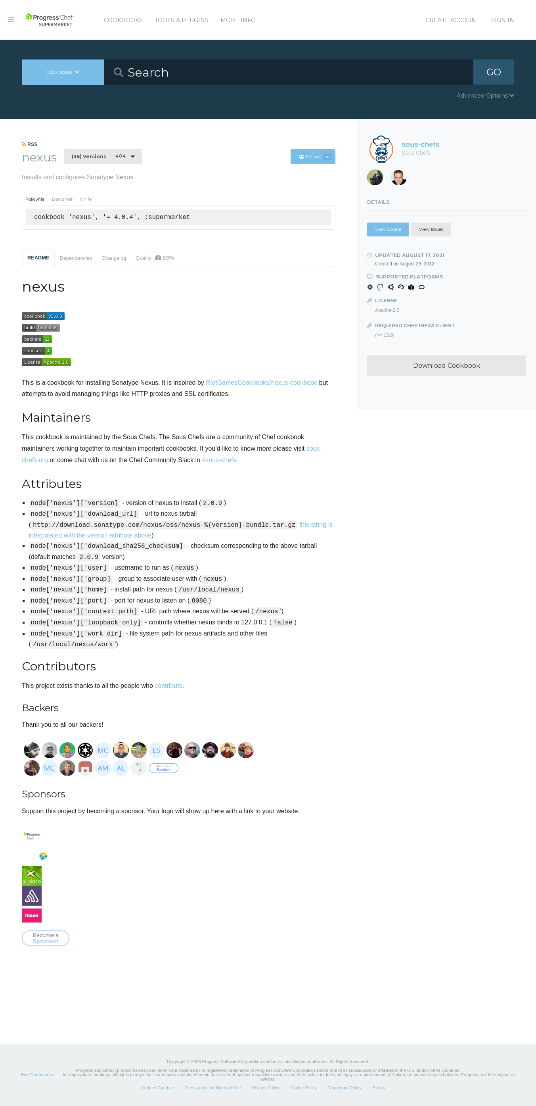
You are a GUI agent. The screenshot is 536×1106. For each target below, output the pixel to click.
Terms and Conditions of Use (213, 1087)
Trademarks (41, 1074)
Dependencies (75, 258)
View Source (388, 229)
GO (493, 72)
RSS (29, 144)
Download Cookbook (446, 365)
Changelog (113, 258)
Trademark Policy (345, 1087)
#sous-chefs (219, 460)
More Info (238, 20)
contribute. (169, 685)
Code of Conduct (157, 1087)
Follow (314, 156)
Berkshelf (62, 199)
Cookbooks (123, 20)
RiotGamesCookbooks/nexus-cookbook (261, 382)
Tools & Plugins (182, 20)
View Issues (431, 229)
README (38, 258)
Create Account (452, 20)
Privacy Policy (265, 1087)
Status (379, 1087)
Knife (86, 199)
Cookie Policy (303, 1087)
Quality (155, 258)
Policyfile (34, 199)
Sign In (502, 20)
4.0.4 (99, 156)
